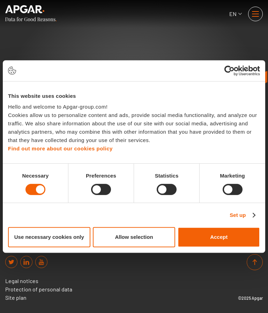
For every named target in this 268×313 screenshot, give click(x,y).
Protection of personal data (38, 289)
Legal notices (21, 281)
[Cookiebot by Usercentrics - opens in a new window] (229, 70)
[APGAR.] (31, 13)
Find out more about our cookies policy (60, 148)
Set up (238, 215)
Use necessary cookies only (49, 237)
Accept (219, 237)
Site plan (16, 298)
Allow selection (134, 237)
